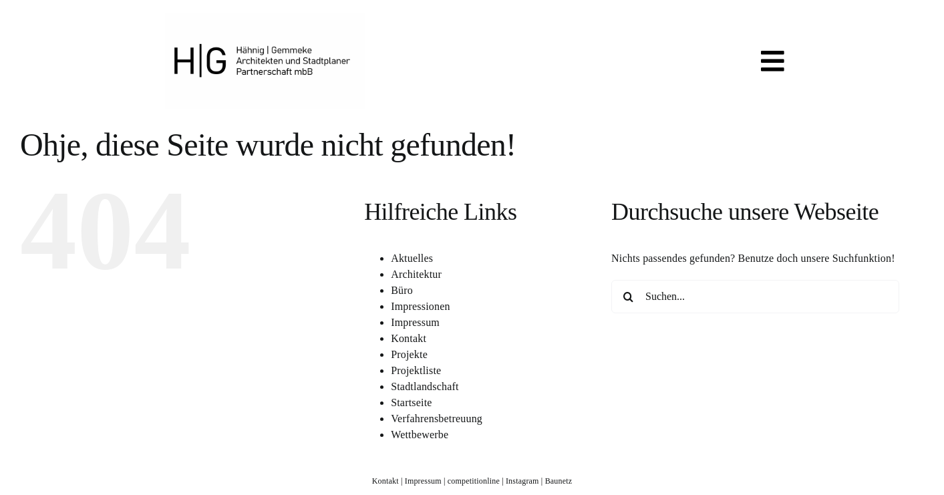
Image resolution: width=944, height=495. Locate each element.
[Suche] (628, 296)
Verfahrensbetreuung (436, 418)
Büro (402, 290)
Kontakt (408, 338)
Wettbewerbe (419, 434)
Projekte (409, 354)
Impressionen (420, 306)
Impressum (415, 322)
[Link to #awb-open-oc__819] (772, 61)
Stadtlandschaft (425, 386)
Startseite (411, 402)
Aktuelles (412, 258)
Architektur (416, 274)
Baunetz (559, 481)
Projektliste (416, 370)
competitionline (474, 481)
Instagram (522, 481)
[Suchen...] (755, 296)
